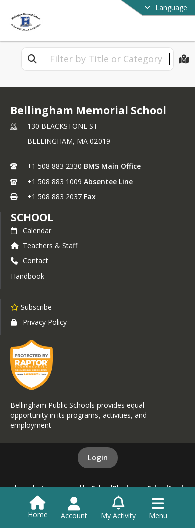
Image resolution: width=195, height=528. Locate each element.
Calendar (31, 230)
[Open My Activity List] (118, 508)
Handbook (27, 276)
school (32, 217)
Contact (29, 261)
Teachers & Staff (44, 245)
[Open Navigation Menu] (158, 508)
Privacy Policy (39, 322)
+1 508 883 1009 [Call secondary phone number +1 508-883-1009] (54, 181)
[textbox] (106, 59)
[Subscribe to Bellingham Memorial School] (31, 306)
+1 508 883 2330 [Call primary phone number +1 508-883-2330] (54, 166)
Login (98, 457)
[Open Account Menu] (74, 508)
